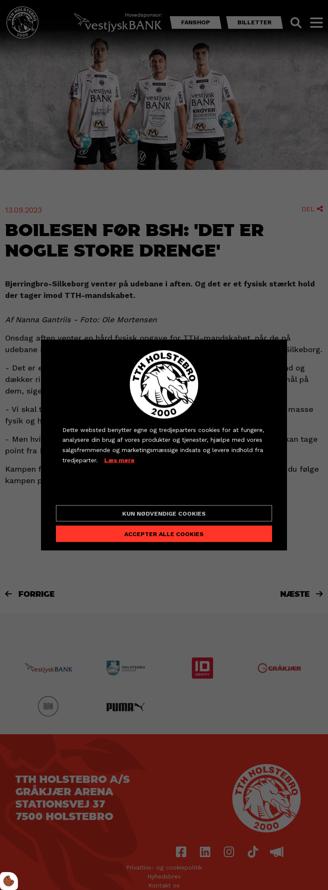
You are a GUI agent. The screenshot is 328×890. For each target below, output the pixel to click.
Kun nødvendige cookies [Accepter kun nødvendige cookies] (164, 513)
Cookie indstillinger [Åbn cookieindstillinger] (92, 491)
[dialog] (164, 445)
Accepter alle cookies (164, 534)
